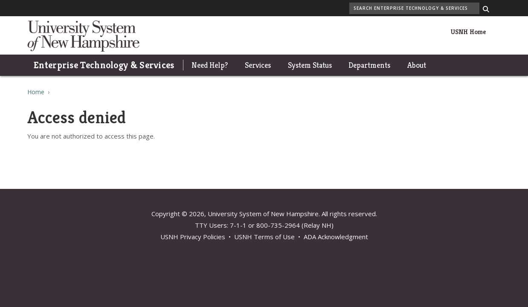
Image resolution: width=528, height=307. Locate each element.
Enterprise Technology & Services (104, 65)
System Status (310, 65)
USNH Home (468, 32)
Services (258, 65)
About (416, 65)
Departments (369, 65)
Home (35, 92)
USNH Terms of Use (264, 236)
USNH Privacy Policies (192, 236)
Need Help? (209, 65)
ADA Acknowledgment (336, 236)
